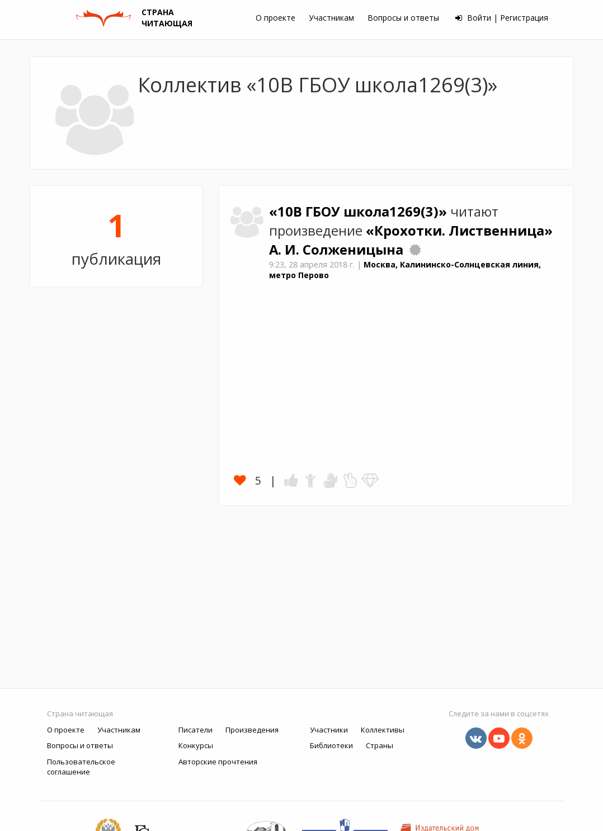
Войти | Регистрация (501, 17)
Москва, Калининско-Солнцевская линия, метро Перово (405, 269)
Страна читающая (80, 713)
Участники (329, 730)
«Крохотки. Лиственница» (459, 231)
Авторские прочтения (217, 762)
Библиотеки (331, 745)
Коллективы (382, 730)
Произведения (252, 730)
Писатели (195, 730)
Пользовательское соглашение (81, 767)
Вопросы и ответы (403, 17)
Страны (379, 745)
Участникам (331, 17)
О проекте (275, 17)
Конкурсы (195, 745)
